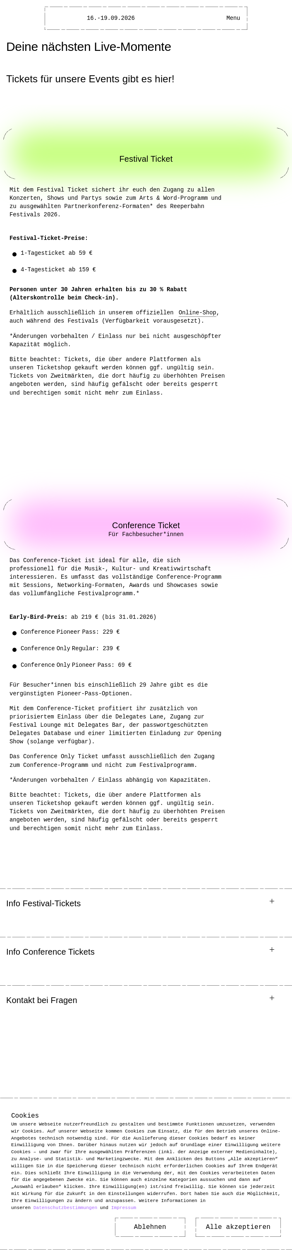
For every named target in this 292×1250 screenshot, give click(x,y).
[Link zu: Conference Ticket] (146, 524)
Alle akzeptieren (238, 1227)
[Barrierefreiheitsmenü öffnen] (215, 18)
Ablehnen (150, 1227)
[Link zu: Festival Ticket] (146, 153)
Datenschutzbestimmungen (65, 1207)
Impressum (123, 1207)
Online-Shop (199, 312)
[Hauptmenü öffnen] (233, 18)
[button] (146, 903)
